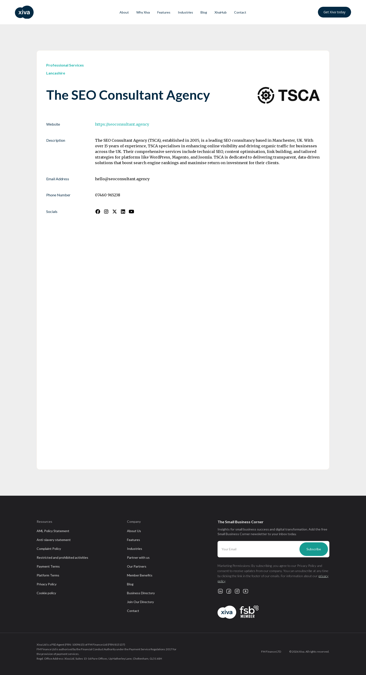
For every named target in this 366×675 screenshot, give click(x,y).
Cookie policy (46, 593)
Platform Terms (48, 575)
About (124, 12)
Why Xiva (143, 12)
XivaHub (221, 12)
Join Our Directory (140, 602)
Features (163, 12)
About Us (134, 531)
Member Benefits (139, 575)
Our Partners (136, 566)
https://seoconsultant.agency (122, 124)
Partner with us (138, 557)
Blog (204, 12)
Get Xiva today (334, 12)
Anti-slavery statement (54, 540)
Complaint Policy (49, 549)
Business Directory (141, 593)
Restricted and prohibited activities (62, 557)
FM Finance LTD (271, 651)
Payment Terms (48, 566)
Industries (185, 12)
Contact (240, 12)
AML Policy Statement (53, 531)
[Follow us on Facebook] (98, 211)
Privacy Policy (46, 584)
